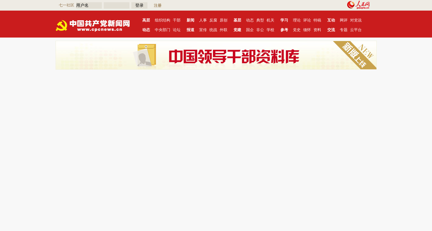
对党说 (356, 20)
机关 (270, 20)
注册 (158, 5)
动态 (250, 20)
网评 (344, 20)
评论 (307, 20)
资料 (317, 30)
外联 (223, 30)
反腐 (213, 20)
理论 (297, 20)
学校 (270, 30)
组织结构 (162, 20)
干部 (177, 20)
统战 (213, 30)
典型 (260, 20)
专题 (344, 30)
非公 (260, 30)
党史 (297, 30)
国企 (250, 30)
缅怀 (307, 30)
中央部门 (162, 30)
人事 (203, 20)
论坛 (177, 30)
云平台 (356, 30)
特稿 (317, 20)
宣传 (203, 30)
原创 (223, 20)
